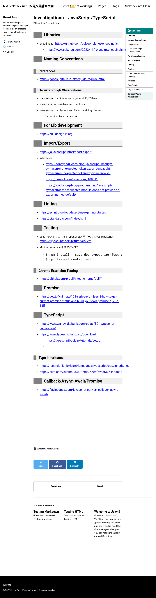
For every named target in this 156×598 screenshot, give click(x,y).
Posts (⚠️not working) (76, 6)
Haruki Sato (11, 17)
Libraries (132, 36)
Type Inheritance (137, 95)
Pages (102, 6)
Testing (131, 73)
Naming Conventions (138, 41)
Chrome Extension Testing (138, 79)
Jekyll (36, 590)
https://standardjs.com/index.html (63, 230)
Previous (56, 504)
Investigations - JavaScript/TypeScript (75, 18)
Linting (131, 68)
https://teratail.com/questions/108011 (72, 189)
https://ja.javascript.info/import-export (66, 161)
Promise (132, 86)
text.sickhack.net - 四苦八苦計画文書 (28, 6)
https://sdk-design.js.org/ (57, 142)
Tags (115, 6)
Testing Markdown (46, 531)
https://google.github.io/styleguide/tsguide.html (72, 83)
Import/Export (134, 63)
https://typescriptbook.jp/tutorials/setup (73, 358)
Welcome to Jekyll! (107, 531)
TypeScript (133, 91)
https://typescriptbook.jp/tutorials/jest (85, 254)
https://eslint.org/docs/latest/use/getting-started (73, 224)
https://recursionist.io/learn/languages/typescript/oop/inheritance (84, 385)
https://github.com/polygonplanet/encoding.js (89, 45)
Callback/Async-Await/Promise (136, 102)
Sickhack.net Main (137, 6)
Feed (7, 585)
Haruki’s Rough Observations (136, 52)
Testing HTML (73, 531)
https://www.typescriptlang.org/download (68, 352)
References (134, 46)
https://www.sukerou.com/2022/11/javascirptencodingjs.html (87, 51)
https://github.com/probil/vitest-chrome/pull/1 (71, 293)
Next (100, 504)
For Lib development (137, 58)
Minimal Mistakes (49, 590)
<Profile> (7, 36)
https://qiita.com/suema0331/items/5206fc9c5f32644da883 (81, 391)
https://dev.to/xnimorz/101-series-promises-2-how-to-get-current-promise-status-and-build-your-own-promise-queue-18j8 (79, 317)
